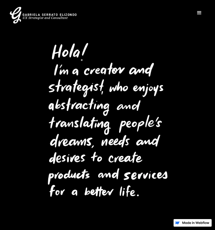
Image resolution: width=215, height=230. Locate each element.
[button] (199, 13)
